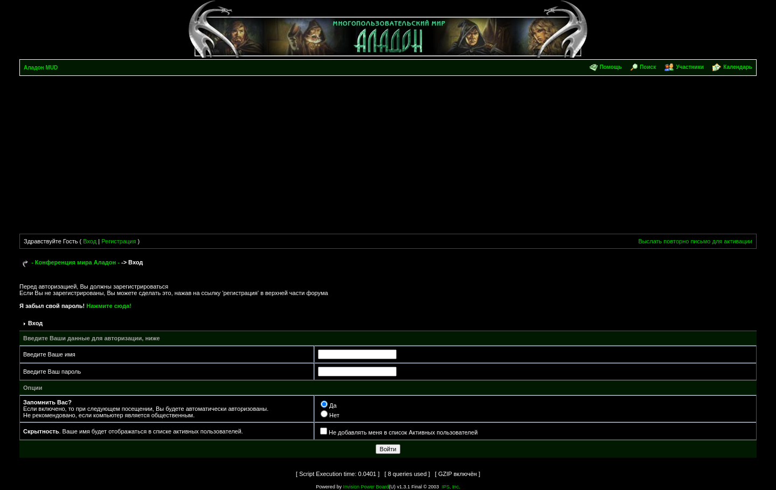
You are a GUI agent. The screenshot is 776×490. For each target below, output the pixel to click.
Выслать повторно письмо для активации (695, 241)
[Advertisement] (388, 156)
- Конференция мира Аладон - (75, 262)
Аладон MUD (41, 68)
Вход (89, 241)
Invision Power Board (366, 486)
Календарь (737, 67)
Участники (689, 67)
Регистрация (118, 241)
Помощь (611, 67)
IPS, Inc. (451, 486)
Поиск (648, 67)
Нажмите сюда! (108, 306)
